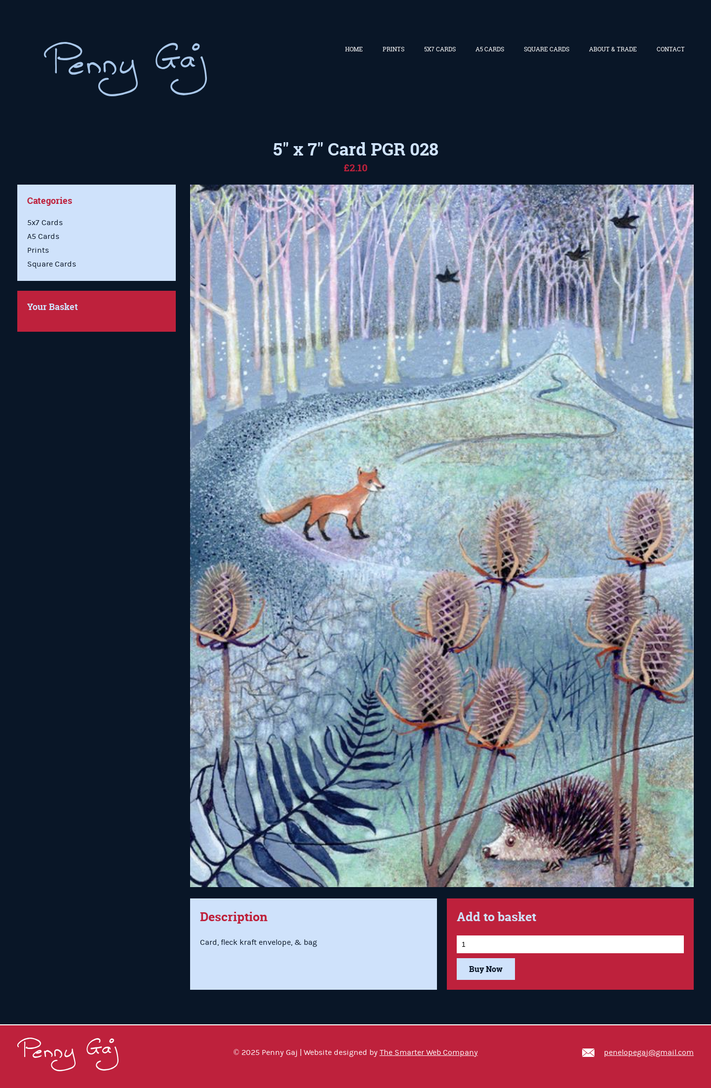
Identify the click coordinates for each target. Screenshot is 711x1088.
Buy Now (486, 969)
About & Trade (613, 49)
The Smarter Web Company (429, 1052)
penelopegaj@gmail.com (649, 1052)
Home (354, 49)
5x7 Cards (440, 49)
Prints (393, 49)
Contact (671, 49)
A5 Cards (489, 49)
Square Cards (546, 49)
